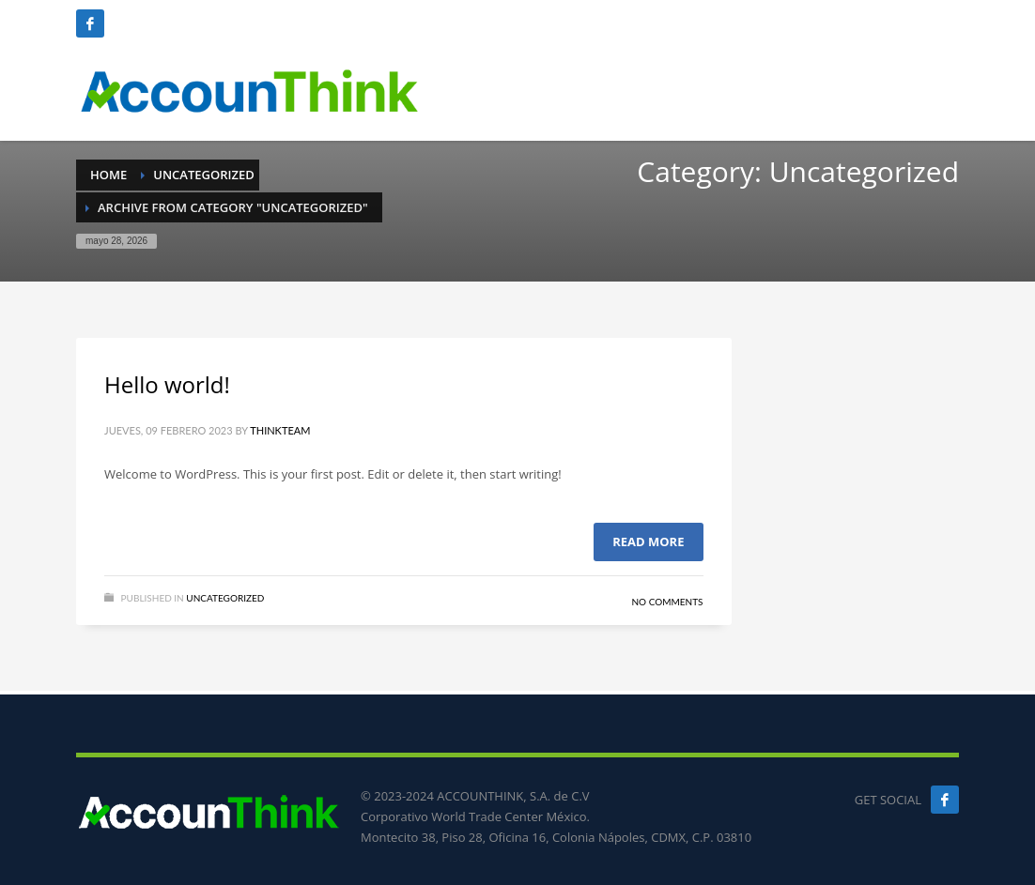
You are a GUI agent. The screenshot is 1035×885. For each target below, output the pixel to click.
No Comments (667, 601)
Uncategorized (225, 597)
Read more (648, 541)
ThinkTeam (280, 430)
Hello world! (167, 384)
